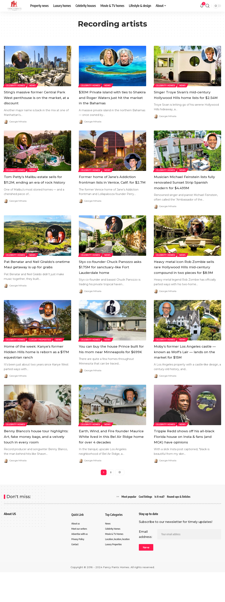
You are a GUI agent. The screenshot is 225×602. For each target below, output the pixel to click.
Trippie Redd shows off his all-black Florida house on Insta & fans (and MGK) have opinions (186, 458)
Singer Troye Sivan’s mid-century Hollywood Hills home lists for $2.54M (186, 97)
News (34, 85)
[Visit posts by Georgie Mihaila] (6, 122)
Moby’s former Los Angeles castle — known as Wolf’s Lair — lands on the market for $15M (186, 371)
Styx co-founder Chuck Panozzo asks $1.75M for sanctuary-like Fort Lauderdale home (112, 281)
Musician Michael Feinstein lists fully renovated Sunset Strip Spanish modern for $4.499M (183, 190)
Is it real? (160, 525)
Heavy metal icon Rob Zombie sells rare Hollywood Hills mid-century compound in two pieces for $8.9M (186, 281)
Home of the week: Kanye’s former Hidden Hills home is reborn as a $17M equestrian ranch (34, 371)
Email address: (145, 562)
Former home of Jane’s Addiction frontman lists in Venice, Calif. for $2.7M (108, 188)
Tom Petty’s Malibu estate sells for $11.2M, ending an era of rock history (37, 188)
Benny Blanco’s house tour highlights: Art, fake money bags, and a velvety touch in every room (34, 461)
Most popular (129, 525)
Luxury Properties (41, 356)
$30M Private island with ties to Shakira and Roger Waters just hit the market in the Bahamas (110, 100)
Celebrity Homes (15, 85)
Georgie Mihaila (19, 121)
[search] (207, 6)
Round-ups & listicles (178, 525)
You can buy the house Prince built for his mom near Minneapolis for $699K (111, 368)
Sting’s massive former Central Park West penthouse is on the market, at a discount (37, 97)
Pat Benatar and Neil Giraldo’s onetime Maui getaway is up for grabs (36, 278)
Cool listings (145, 525)
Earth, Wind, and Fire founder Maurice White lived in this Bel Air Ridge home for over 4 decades (112, 461)
